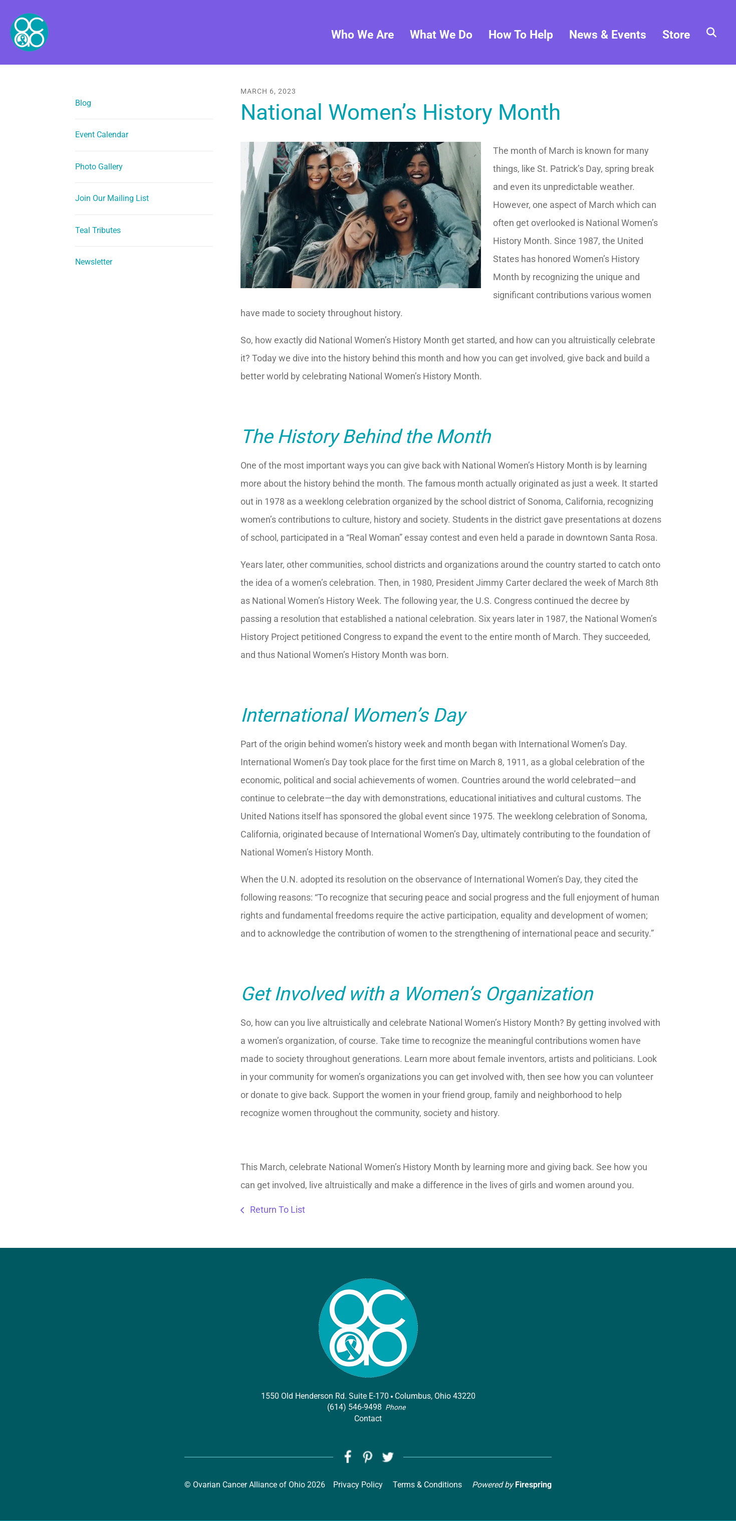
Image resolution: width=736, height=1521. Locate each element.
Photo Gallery (99, 166)
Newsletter (93, 262)
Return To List (276, 1209)
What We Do (441, 35)
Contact (368, 1418)
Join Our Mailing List (112, 198)
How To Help (520, 35)
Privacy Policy (358, 1484)
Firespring (533, 1484)
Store (676, 35)
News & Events (607, 35)
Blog (83, 103)
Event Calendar (101, 134)
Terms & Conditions (427, 1484)
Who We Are (362, 35)
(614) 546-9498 (354, 1407)
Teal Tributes (98, 230)
